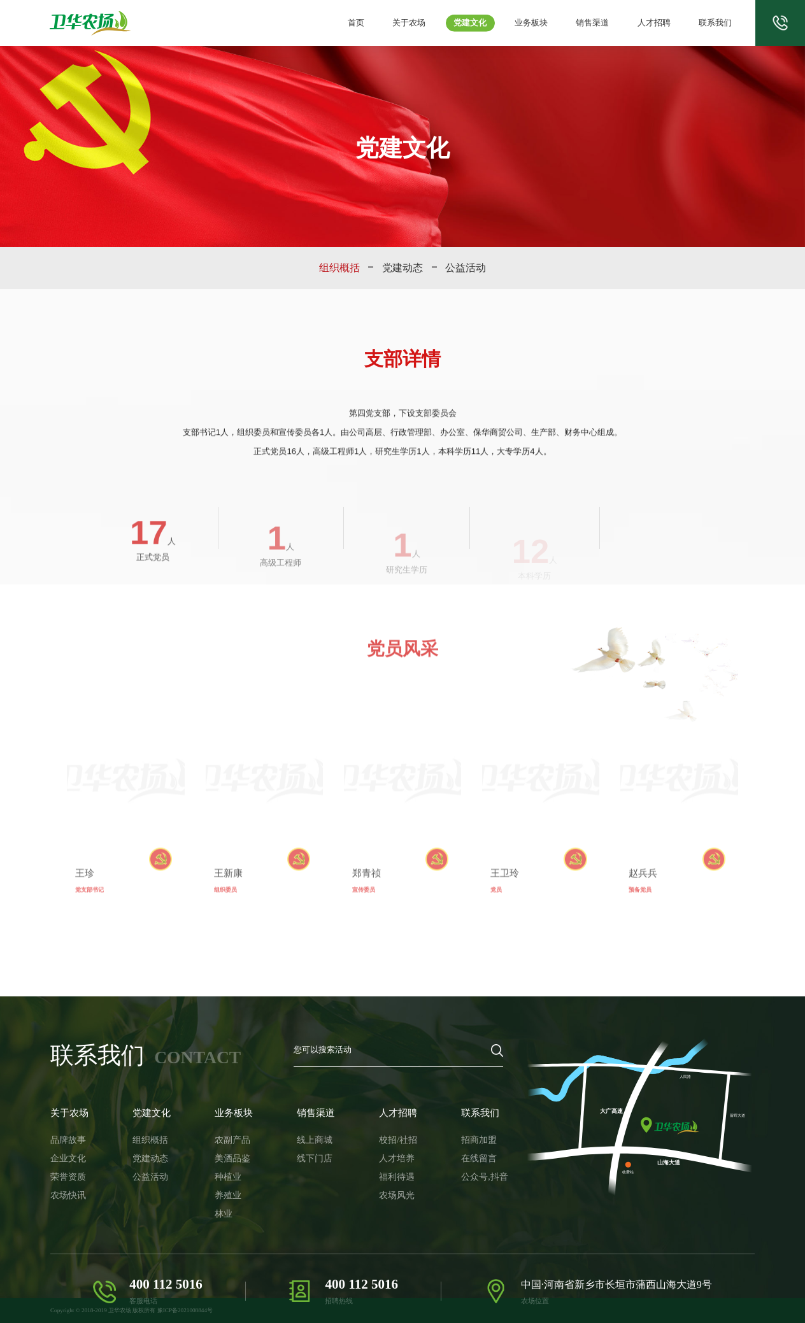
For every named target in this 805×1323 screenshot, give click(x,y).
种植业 (209, 1160)
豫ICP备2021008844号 (185, 1310)
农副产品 (213, 1132)
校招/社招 (363, 1132)
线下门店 (288, 1146)
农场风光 (362, 1174)
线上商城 (288, 1132)
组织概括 (339, 267)
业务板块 (544, 22)
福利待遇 (362, 1160)
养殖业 (209, 1174)
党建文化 (486, 22)
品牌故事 (64, 1132)
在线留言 (437, 1146)
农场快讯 (64, 1174)
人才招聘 (659, 22)
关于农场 (428, 22)
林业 (206, 1189)
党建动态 (402, 267)
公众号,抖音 (441, 1160)
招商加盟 (437, 1132)
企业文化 (64, 1146)
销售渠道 (602, 22)
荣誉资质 (64, 1160)
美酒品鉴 (213, 1146)
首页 (379, 22)
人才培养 (362, 1146)
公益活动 (465, 267)
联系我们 (716, 22)
